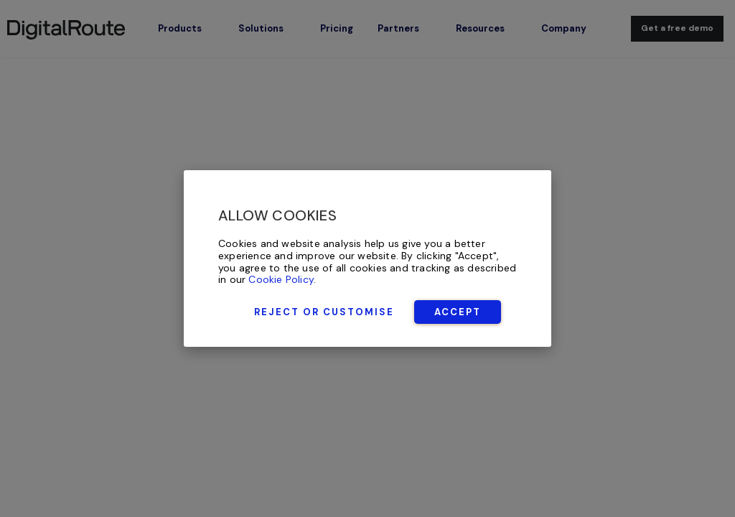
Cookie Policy (281, 279)
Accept (457, 312)
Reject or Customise (324, 312)
